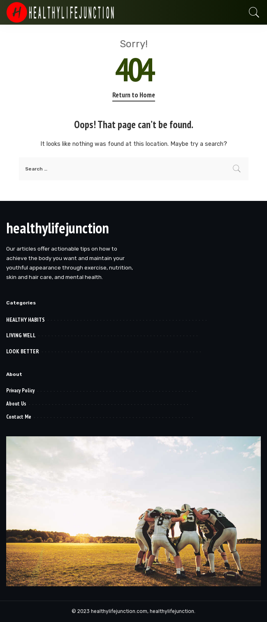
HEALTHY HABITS (25, 319)
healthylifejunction (57, 227)
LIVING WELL (21, 335)
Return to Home (133, 94)
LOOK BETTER (22, 351)
